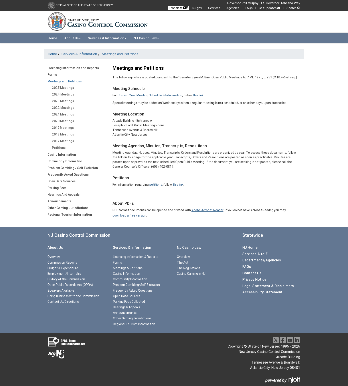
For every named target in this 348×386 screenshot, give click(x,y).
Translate (178, 8)
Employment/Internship (64, 274)
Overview (54, 257)
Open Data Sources (61, 181)
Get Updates (269, 8)
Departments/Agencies (261, 260)
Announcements (59, 201)
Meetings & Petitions (127, 268)
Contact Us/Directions (63, 302)
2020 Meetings (63, 121)
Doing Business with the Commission (73, 296)
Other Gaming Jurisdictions (67, 208)
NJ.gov (197, 8)
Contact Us (251, 273)
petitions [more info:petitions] (155, 185)
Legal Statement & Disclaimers (268, 286)
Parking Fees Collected (129, 302)
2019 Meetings (63, 128)
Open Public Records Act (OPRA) (70, 285)
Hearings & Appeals (126, 307)
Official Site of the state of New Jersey (84, 5)
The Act (182, 263)
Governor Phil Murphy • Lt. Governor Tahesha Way (263, 3)
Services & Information (79, 54)
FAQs (249, 8)
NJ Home (249, 247)
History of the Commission (66, 279)
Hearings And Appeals (63, 195)
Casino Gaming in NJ (191, 274)
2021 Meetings (63, 114)
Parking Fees (56, 188)
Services (214, 8)
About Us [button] (72, 38)
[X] (276, 340)
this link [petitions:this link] (178, 185)
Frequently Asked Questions (68, 175)
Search (293, 8)
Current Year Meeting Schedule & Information (150, 95)
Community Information (65, 161)
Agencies (232, 8)
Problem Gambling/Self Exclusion (136, 285)
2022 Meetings (63, 108)
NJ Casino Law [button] (146, 38)
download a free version (129, 215)
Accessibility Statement (262, 292)
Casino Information (61, 155)
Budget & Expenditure (62, 268)
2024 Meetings (63, 94)
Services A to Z (255, 254)
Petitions (58, 148)
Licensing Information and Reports (73, 68)
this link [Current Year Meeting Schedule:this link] (198, 95)
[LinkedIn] (297, 340)
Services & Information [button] (107, 38)
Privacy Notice (254, 279)
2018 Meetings (63, 134)
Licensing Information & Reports (135, 257)
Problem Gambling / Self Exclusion (72, 168)
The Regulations (188, 268)
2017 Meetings (63, 141)
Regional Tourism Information (69, 215)
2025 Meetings (63, 88)
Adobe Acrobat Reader (207, 210)
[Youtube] (290, 340)
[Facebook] (283, 340)
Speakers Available (60, 290)
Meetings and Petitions (120, 54)
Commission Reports (62, 263)
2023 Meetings (63, 101)
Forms (52, 75)
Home (52, 38)
